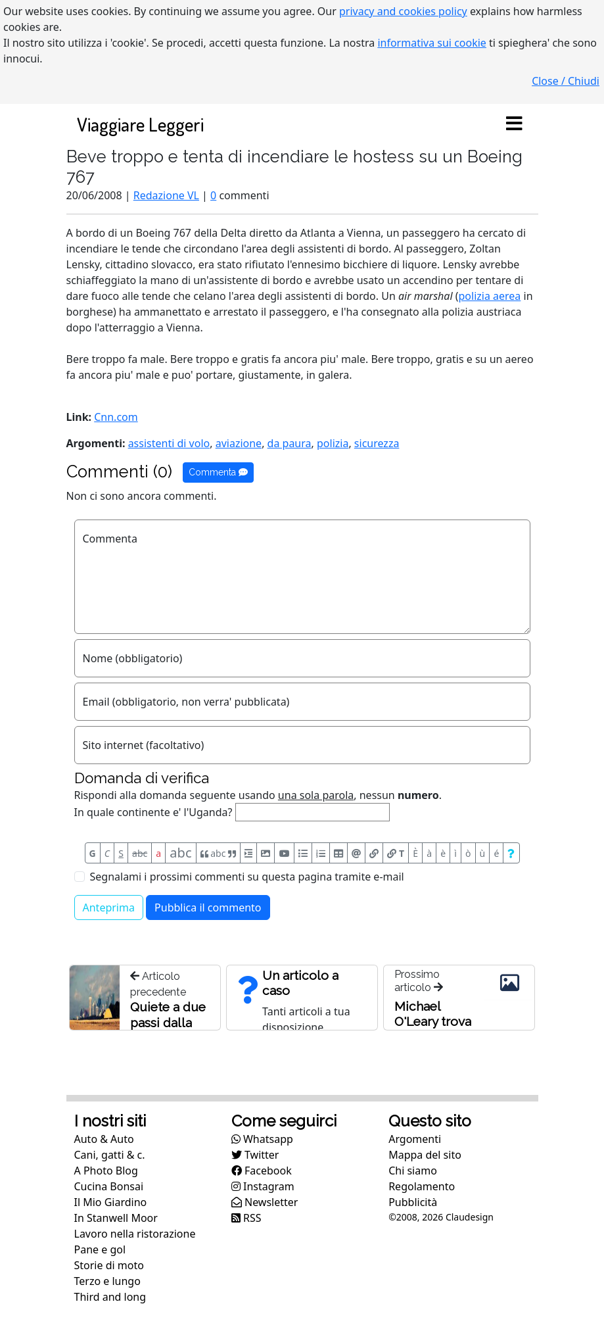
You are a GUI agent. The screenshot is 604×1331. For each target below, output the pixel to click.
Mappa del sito (424, 1155)
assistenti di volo (169, 443)
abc (139, 853)
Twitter (255, 1155)
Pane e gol (100, 1249)
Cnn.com (116, 417)
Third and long (110, 1297)
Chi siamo (412, 1170)
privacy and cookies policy (403, 11)
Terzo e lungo (107, 1281)
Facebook (261, 1170)
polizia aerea (490, 296)
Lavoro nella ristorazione (135, 1233)
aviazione (239, 443)
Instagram (262, 1186)
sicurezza (377, 443)
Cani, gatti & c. (109, 1155)
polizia (332, 443)
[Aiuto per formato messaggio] (511, 852)
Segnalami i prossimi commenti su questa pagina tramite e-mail (247, 876)
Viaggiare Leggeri (140, 124)
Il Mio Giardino (110, 1202)
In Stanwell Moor (116, 1218)
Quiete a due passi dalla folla (168, 1023)
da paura (289, 443)
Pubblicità (412, 1202)
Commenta (218, 472)
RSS (246, 1218)
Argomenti (414, 1139)
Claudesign (470, 1217)
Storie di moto (109, 1265)
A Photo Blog (106, 1170)
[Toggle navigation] (514, 124)
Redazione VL (166, 195)
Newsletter (264, 1202)
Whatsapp (262, 1139)
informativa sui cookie (431, 43)
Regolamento (421, 1186)
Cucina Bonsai (109, 1186)
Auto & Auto (104, 1139)
